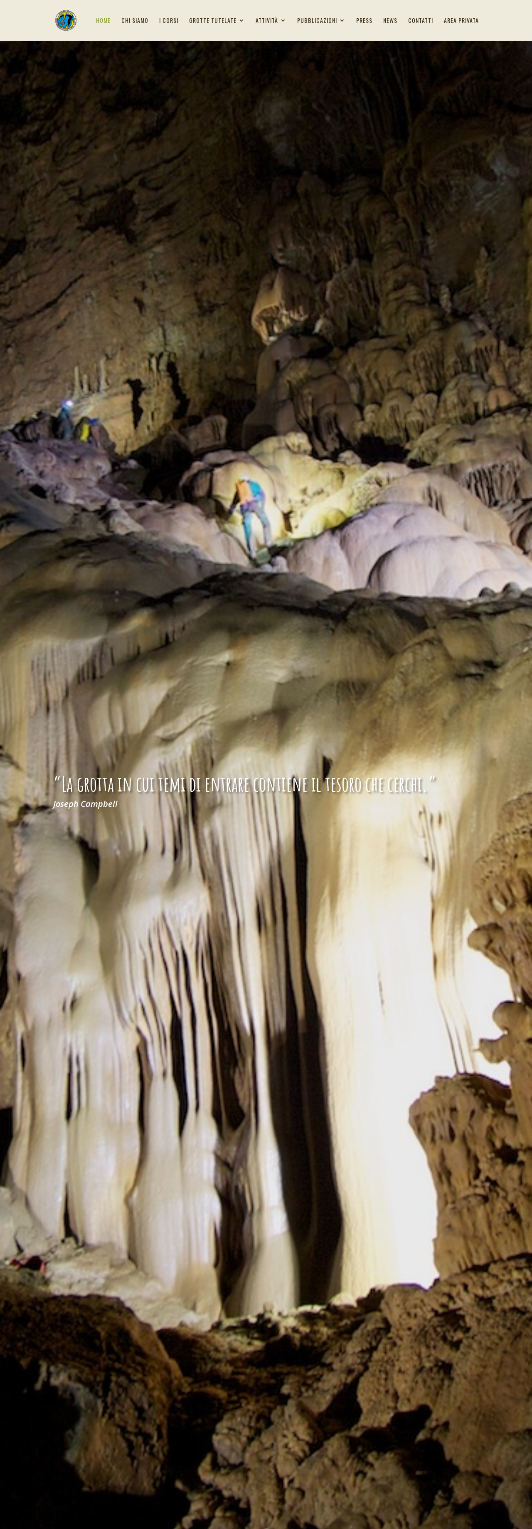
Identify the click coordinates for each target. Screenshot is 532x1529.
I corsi (168, 21)
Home (103, 21)
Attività (267, 21)
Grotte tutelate (212, 21)
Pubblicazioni (317, 21)
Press (364, 21)
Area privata (461, 21)
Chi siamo (134, 21)
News (390, 21)
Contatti (420, 21)
